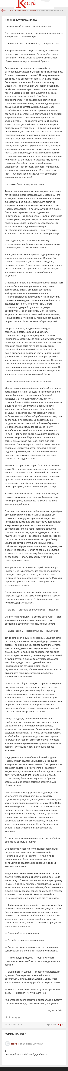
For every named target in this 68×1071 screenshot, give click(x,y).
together (15, 1044)
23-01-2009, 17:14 (13, 1024)
